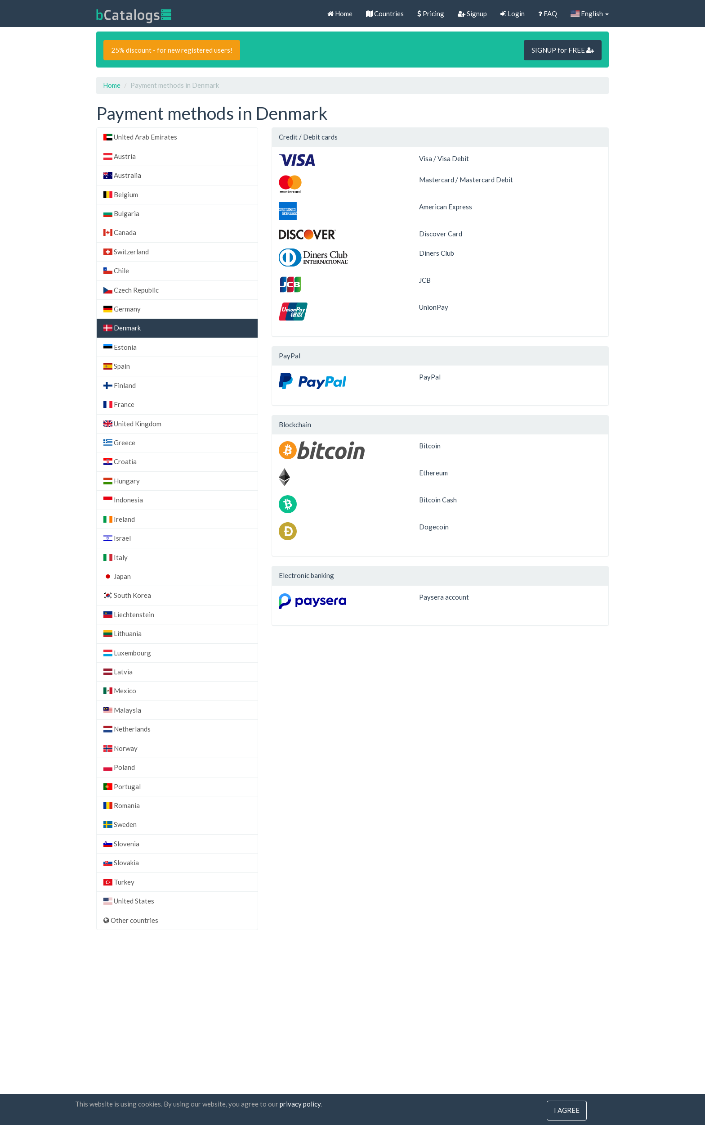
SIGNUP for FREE (562, 50)
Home (339, 13)
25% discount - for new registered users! (171, 50)
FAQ (547, 13)
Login (512, 13)
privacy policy (300, 1104)
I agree (567, 1111)
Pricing (430, 13)
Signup (472, 13)
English (590, 13)
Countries (385, 13)
